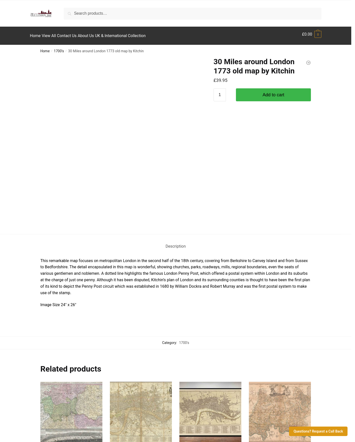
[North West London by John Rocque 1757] (280, 289)
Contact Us (44, 395)
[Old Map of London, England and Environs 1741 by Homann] (71, 289)
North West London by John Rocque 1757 (273, 333)
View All (41, 386)
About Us (42, 403)
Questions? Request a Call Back (318, 431)
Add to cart (273, 91)
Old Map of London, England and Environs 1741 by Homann (69, 333)
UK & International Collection (58, 412)
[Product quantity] (219, 91)
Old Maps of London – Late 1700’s (209, 330)
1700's (59, 48)
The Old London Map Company (188, 431)
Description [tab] (176, 122)
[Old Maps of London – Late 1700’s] (210, 289)
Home (45, 48)
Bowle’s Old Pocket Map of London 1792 (140, 333)
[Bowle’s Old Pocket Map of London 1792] (141, 289)
